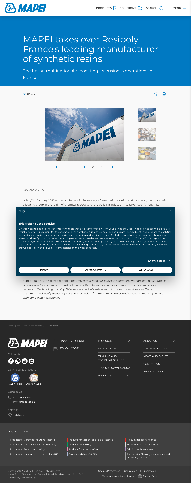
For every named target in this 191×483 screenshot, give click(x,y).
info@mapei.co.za (24, 401)
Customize (95, 270)
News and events (33, 325)
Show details (156, 260)
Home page (14, 325)
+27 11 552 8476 (21, 397)
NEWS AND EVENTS (155, 356)
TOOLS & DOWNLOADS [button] (113, 367)
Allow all (147, 270)
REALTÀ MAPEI (107, 348)
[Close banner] (171, 211)
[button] (56, 167)
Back (29, 93)
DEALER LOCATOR (155, 348)
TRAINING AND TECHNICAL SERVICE (111, 358)
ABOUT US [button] (150, 341)
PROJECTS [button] (104, 375)
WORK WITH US (153, 371)
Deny (44, 270)
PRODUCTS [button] (105, 341)
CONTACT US (151, 363)
